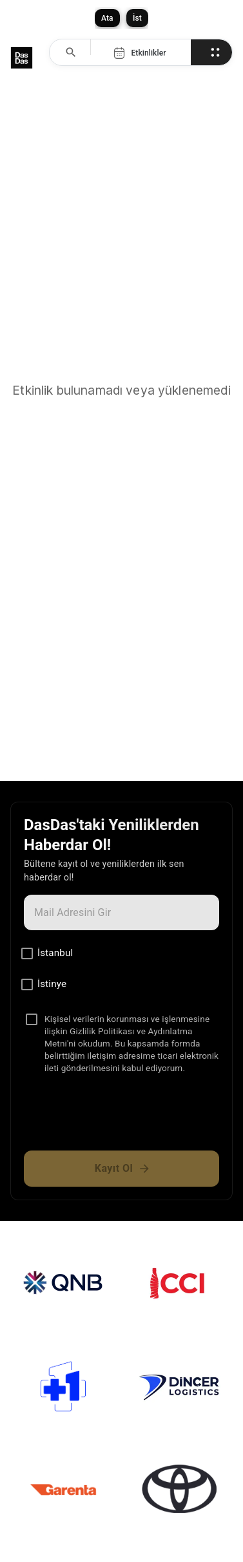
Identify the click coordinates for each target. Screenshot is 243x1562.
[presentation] (122, 1117)
